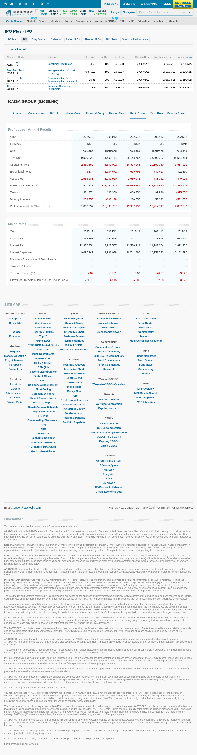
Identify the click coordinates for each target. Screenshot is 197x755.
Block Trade (74, 386)
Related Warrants (74, 340)
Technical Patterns (74, 417)
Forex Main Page (146, 318)
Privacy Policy (15, 402)
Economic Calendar (43, 438)
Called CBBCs (108, 445)
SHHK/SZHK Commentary (109, 355)
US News (109, 482)
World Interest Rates (43, 451)
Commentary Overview (109, 347)
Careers (15, 388)
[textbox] (165, 12)
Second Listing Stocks (43, 371)
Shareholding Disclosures (43, 420)
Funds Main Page (146, 355)
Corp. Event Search (43, 411)
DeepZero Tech (15, 70)
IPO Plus (43, 415)
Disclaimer (15, 397)
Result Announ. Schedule (43, 407)
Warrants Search (109, 399)
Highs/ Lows (43, 340)
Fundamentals (74, 413)
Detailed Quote (74, 323)
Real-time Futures (43, 331)
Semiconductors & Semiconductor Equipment (62, 79)
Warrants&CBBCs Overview (108, 384)
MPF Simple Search (146, 393)
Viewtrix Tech (14, 78)
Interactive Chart (74, 331)
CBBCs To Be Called (109, 436)
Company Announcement (43, 384)
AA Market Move (74, 408)
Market (109, 469)
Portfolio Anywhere (74, 422)
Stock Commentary (109, 351)
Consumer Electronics (60, 63)
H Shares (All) (43, 358)
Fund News (146, 364)
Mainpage (15, 318)
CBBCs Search (109, 423)
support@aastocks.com (27, 507)
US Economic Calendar (109, 487)
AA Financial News (109, 318)
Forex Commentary (109, 364)
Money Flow (74, 391)
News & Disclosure (74, 404)
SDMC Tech (13, 62)
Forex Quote (146, 323)
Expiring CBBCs (109, 441)
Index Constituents (43, 354)
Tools (146, 373)
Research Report (43, 402)
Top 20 (43, 336)
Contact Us (15, 369)
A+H (43, 424)
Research (109, 369)
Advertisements (15, 393)
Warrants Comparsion (109, 403)
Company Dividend (43, 393)
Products (15, 331)
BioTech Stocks (43, 376)
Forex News (146, 327)
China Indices (43, 327)
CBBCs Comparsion (109, 428)
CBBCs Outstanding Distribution (108, 432)
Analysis (109, 474)
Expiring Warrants (108, 408)
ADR (43, 429)
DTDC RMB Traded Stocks (43, 345)
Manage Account (15, 355)
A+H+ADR (43, 433)
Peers (74, 395)
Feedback (15, 364)
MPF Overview (145, 388)
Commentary (146, 331)
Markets (146, 336)
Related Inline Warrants (74, 349)
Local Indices (43, 318)
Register (15, 351)
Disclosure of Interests (74, 400)
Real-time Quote (74, 318)
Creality (11, 86)
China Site (15, 323)
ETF (43, 380)
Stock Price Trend (74, 373)
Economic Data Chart (43, 446)
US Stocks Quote (109, 465)
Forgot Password (15, 360)
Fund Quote (146, 360)
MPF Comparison (146, 397)
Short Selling (43, 389)
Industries (43, 349)
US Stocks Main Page (109, 460)
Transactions (74, 382)
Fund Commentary (109, 360)
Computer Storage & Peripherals (59, 87)
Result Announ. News (43, 398)
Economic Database (43, 442)
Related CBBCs (74, 345)
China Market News (108, 331)
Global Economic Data (109, 491)
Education (15, 336)
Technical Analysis (74, 327)
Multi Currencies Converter (146, 340)
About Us (15, 384)
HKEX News (109, 327)
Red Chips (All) (43, 362)
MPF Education (146, 402)
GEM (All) (43, 367)
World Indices (43, 323)
